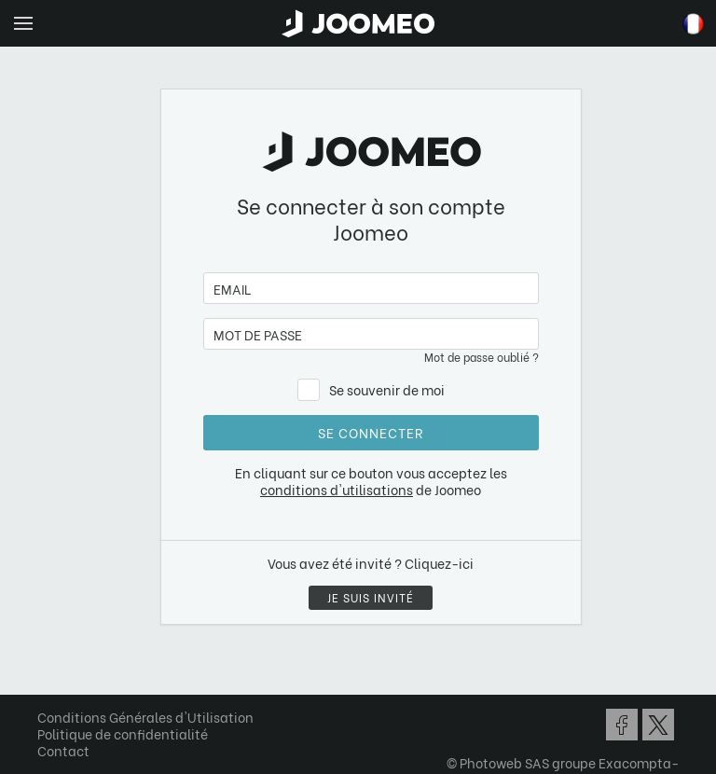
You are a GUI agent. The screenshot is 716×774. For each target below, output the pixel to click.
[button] (49, 678)
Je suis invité (370, 597)
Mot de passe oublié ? (481, 357)
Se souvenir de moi (387, 389)
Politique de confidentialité (122, 733)
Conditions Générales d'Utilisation (145, 716)
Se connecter (370, 432)
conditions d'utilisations (336, 489)
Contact (63, 750)
